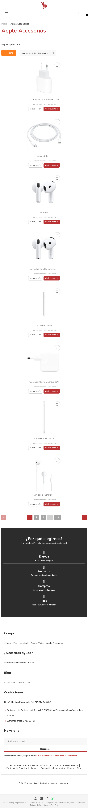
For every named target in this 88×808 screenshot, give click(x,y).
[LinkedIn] (41, 798)
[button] (6, 13)
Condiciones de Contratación (65, 756)
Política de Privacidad (43, 756)
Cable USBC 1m (44, 156)
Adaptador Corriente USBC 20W (44, 99)
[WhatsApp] (52, 798)
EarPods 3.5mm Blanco (44, 495)
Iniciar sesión (35, 109)
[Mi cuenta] (84, 13)
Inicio (4, 23)
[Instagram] (35, 798)
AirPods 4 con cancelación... (44, 269)
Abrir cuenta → (51, 109)
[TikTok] (46, 798)
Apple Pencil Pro (44, 325)
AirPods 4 (44, 212)
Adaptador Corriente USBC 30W (44, 382)
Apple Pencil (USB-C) (44, 438)
